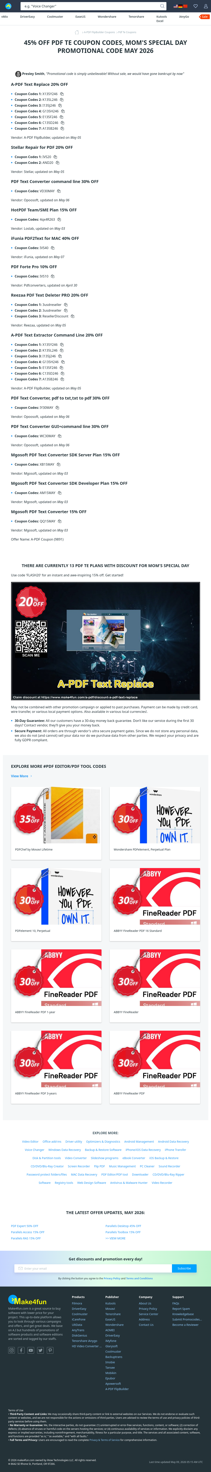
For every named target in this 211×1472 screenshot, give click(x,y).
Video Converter (76, 1158)
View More (19, 776)
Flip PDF (99, 1166)
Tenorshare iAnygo (84, 1341)
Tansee (110, 1367)
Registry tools (64, 1183)
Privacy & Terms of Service (104, 1440)
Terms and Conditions (139, 1278)
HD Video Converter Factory (87, 1346)
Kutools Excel (162, 19)
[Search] (162, 6)
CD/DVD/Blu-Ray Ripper (168, 1174)
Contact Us (146, 1325)
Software (45, 1183)
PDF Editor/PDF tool (114, 1174)
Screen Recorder (79, 1166)
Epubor (110, 1378)
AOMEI (110, 1330)
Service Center (148, 1314)
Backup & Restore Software (103, 1150)
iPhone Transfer (175, 1150)
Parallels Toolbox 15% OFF (123, 1232)
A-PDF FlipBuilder (117, 1389)
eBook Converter (133, 1158)
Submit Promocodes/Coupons (187, 1319)
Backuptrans (113, 1357)
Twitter (40, 1350)
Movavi (110, 1309)
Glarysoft (111, 1346)
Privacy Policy (112, 1278)
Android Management (139, 1141)
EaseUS (80, 17)
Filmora (77, 1303)
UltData (77, 1325)
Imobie (110, 1362)
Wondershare (107, 17)
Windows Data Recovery (64, 1150)
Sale (205, 17)
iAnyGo (184, 17)
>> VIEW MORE (116, 1238)
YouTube (31, 1350)
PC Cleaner (147, 1166)
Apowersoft (113, 1384)
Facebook (21, 1350)
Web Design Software (91, 1183)
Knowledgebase (183, 1314)
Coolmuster (55, 17)
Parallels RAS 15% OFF (26, 1238)
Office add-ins (52, 1141)
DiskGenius (79, 1335)
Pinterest (50, 1350)
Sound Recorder (169, 1166)
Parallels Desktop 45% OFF (123, 1226)
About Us (145, 1303)
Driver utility (74, 1141)
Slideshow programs (104, 1158)
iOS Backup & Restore (164, 1158)
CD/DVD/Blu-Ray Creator (47, 1166)
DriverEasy (27, 17)
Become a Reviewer (185, 1325)
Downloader (140, 1174)
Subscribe (184, 1268)
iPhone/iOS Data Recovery (143, 1150)
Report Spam (181, 1309)
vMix (4, 17)
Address (144, 1319)
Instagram (11, 1350)
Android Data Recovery (173, 1141)
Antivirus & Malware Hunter (129, 1183)
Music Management (122, 1166)
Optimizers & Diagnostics (103, 1141)
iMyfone (110, 1341)
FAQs (175, 1303)
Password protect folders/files (47, 1174)
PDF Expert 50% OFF (24, 1226)
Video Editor (30, 1141)
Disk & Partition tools (46, 1158)
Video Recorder (162, 1183)
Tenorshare (136, 17)
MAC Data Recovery (84, 1174)
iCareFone (78, 1319)
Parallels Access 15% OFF (28, 1232)
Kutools (110, 1303)
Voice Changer (34, 1150)
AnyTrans (78, 1330)
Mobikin (110, 1373)
